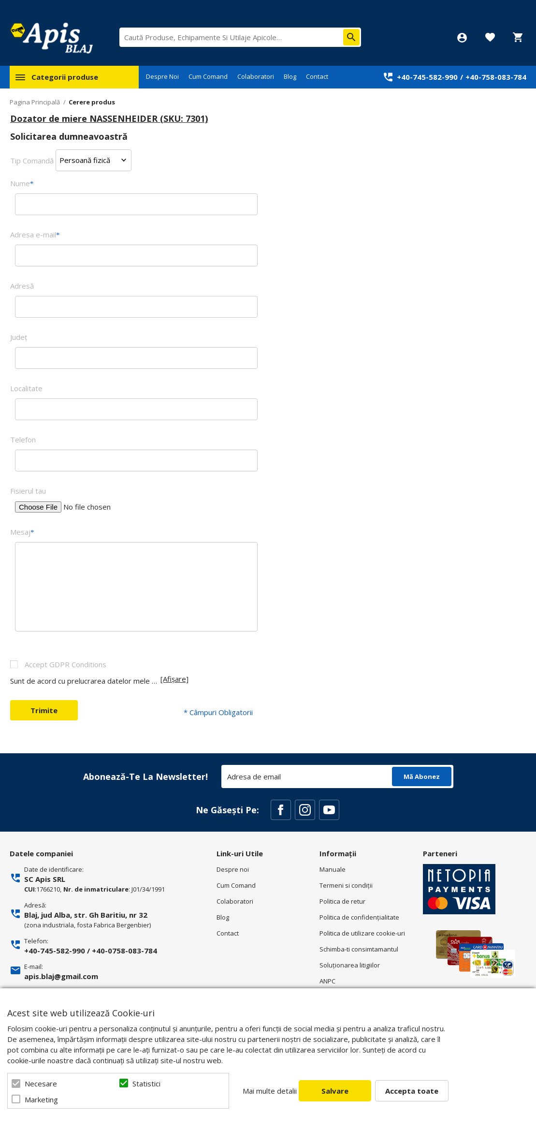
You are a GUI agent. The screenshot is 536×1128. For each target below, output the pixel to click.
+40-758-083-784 (495, 77)
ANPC (327, 981)
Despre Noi (162, 76)
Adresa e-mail (35, 234)
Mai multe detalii (270, 1091)
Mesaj (22, 532)
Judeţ (18, 337)
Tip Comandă (32, 160)
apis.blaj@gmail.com (61, 976)
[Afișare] (174, 679)
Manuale (332, 869)
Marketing (41, 1099)
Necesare (41, 1083)
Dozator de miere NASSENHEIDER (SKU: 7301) (109, 118)
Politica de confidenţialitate (359, 917)
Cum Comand (208, 76)
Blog (290, 76)
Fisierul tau (28, 491)
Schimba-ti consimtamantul (358, 949)
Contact (317, 76)
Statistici (146, 1083)
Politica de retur (342, 901)
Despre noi (233, 869)
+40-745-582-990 (427, 77)
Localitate (26, 388)
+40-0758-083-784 (124, 950)
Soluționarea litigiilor (349, 965)
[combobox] (240, 37)
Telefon (23, 439)
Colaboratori (255, 76)
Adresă (22, 286)
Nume (22, 183)
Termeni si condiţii (346, 885)
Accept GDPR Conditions (65, 664)
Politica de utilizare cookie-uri (362, 933)
